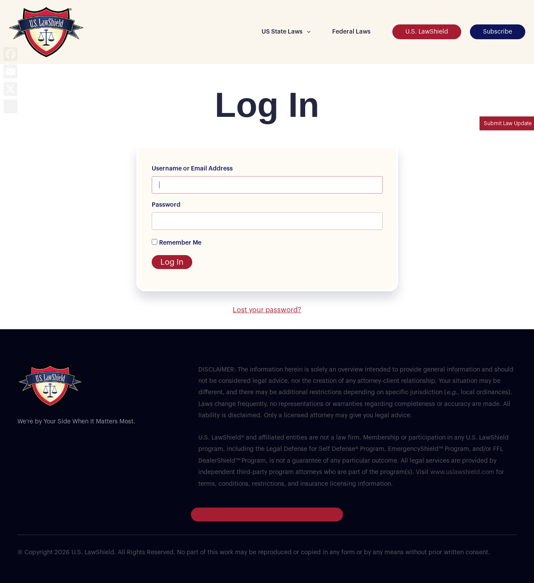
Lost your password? (267, 310)
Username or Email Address (192, 169)
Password (166, 205)
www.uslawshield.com (462, 472)
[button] (306, 32)
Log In (172, 262)
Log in (211, 514)
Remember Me (180, 243)
